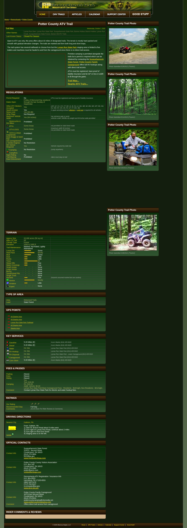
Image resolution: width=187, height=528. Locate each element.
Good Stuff (130, 525)
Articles (100, 525)
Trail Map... (73, 80)
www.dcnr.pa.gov (31, 488)
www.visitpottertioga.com (35, 458)
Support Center (119, 525)
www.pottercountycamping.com (37, 502)
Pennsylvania (16, 19)
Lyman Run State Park (67, 47)
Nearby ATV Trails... (78, 84)
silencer (72, 110)
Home (7, 19)
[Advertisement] (55, 196)
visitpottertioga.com (32, 472)
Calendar (108, 525)
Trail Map (10, 28)
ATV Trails (91, 525)
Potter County (27, 19)
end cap (80, 110)
